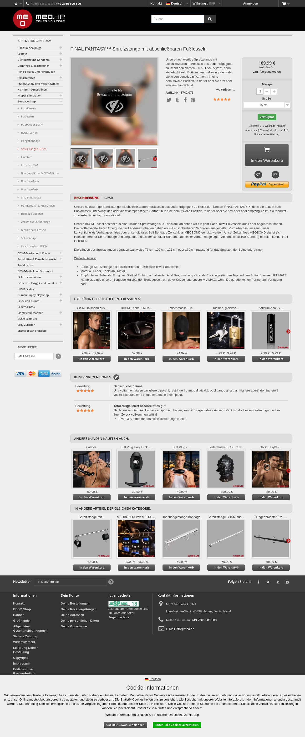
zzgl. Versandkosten (267, 71)
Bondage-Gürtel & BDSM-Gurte (39, 173)
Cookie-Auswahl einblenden (125, 725)
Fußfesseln (27, 116)
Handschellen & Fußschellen (37, 205)
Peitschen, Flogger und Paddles (37, 283)
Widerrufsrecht (24, 643)
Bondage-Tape (29, 181)
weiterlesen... (225, 89)
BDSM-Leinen (29, 132)
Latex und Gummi (29, 301)
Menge (267, 84)
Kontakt (156, 3)
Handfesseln (28, 108)
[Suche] (210, 19)
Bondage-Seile (29, 189)
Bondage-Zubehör (31, 213)
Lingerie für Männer (30, 313)
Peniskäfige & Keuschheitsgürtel (37, 259)
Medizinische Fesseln (33, 230)
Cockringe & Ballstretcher (33, 65)
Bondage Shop (27, 101)
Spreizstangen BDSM (33, 149)
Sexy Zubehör (26, 324)
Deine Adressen (72, 616)
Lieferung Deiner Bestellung (25, 651)
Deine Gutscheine (74, 627)
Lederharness (26, 307)
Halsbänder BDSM (31, 124)
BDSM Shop (22, 610)
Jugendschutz (118, 618)
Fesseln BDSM (29, 165)
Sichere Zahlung (25, 637)
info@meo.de (185, 630)
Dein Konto (70, 596)
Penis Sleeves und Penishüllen (36, 71)
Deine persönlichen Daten (80, 621)
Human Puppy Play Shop (33, 295)
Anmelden (250, 3)
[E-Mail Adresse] (34, 356)
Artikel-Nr (173, 92)
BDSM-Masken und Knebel (34, 253)
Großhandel (21, 621)
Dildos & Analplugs (29, 48)
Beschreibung (86, 198)
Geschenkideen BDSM (34, 246)
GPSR (108, 198)
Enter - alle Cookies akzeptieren (177, 725)
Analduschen (26, 265)
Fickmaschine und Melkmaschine (38, 83)
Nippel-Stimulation (29, 95)
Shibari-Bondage (30, 197)
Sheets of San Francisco (32, 330)
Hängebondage (30, 140)
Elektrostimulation (29, 277)
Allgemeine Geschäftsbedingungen (30, 629)
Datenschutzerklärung (184, 715)
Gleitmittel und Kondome (34, 59)
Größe (267, 98)
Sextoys (22, 54)
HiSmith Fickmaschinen (32, 89)
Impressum (21, 664)
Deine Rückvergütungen (79, 610)
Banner (18, 616)
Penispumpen (26, 77)
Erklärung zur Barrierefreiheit (24, 672)
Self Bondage (28, 238)
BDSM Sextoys (26, 289)
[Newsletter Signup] (58, 356)
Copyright (20, 659)
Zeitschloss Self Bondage (35, 222)
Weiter (154, 158)
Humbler (26, 157)
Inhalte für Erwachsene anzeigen (114, 102)
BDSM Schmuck (27, 318)
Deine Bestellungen (75, 604)
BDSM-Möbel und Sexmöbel (35, 271)
